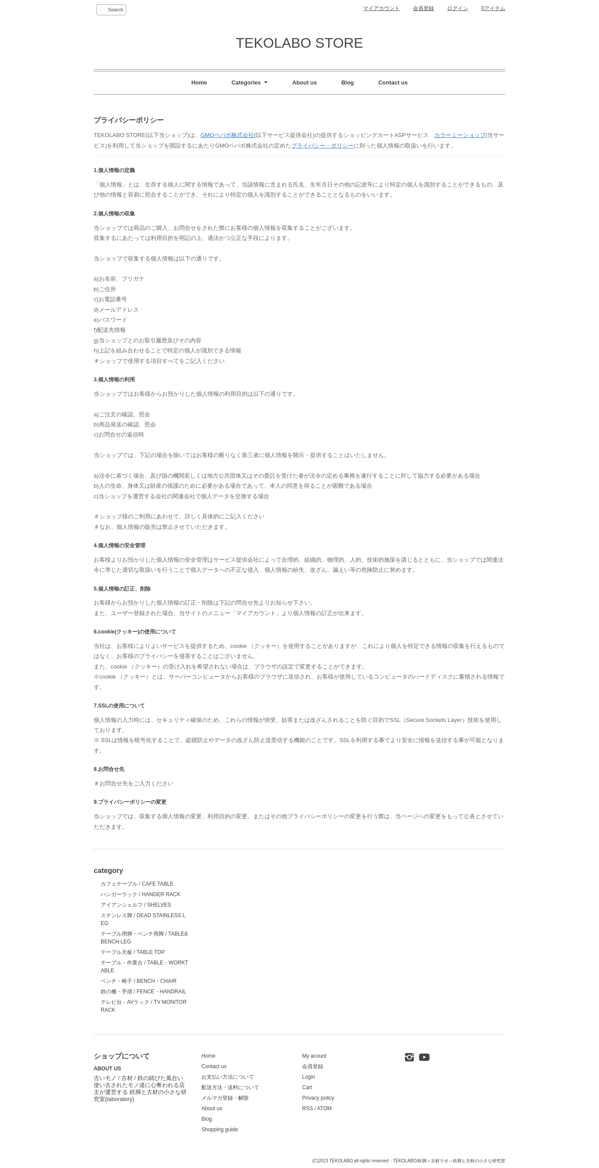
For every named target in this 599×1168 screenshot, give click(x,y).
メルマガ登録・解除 (225, 1098)
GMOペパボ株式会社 (227, 135)
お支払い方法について (227, 1077)
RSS (307, 1108)
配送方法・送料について (230, 1087)
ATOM (324, 1108)
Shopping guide (219, 1129)
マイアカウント (381, 8)
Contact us (393, 82)
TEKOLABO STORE (299, 43)
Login (308, 1077)
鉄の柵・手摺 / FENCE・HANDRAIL (143, 992)
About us (304, 82)
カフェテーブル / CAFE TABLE (137, 884)
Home (199, 82)
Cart (307, 1087)
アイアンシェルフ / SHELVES (136, 905)
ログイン (457, 8)
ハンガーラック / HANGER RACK (140, 894)
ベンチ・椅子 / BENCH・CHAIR (138, 981)
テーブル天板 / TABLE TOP (133, 952)
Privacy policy (318, 1098)
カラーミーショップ (460, 135)
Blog (347, 82)
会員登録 (423, 8)
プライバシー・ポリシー (322, 145)
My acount (314, 1056)
